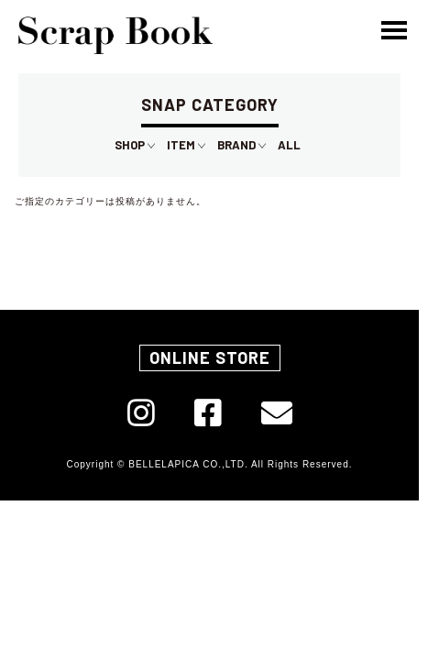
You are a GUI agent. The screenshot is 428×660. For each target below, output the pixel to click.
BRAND (241, 145)
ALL (289, 145)
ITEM (186, 145)
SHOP (135, 145)
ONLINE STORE (209, 357)
